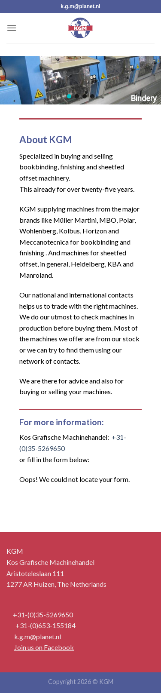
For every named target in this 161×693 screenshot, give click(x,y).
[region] (80, 80)
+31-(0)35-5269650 (43, 614)
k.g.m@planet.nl (80, 6)
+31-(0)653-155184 (45, 625)
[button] (69, 96)
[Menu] (11, 27)
